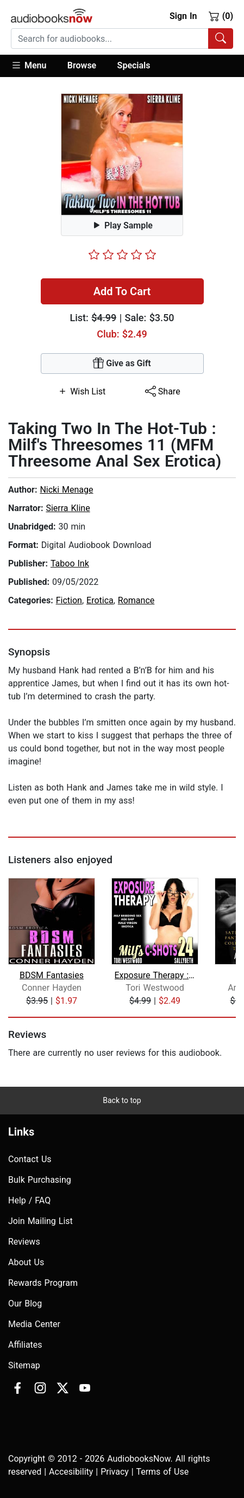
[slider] (122, 254)
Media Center (34, 1324)
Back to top (122, 1100)
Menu (28, 65)
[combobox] (122, 38)
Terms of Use (162, 1472)
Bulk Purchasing (39, 1180)
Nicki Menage (66, 490)
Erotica (100, 600)
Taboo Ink (70, 563)
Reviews (24, 1241)
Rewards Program (43, 1283)
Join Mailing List (40, 1221)
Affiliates (25, 1345)
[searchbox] (110, 38)
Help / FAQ (29, 1200)
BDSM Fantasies (52, 975)
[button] (34, 66)
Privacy (115, 1472)
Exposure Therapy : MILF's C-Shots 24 (155, 975)
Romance (136, 600)
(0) (221, 15)
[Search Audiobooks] (220, 38)
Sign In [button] (183, 16)
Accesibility (71, 1472)
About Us (26, 1262)
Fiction (69, 600)
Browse (81, 65)
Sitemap (24, 1365)
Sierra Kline (68, 508)
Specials (134, 65)
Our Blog (25, 1303)
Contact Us (30, 1159)
